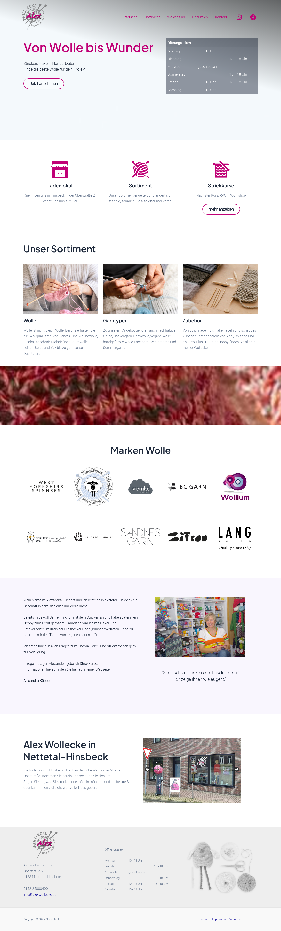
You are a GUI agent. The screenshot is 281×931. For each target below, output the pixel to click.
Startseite (131, 17)
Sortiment (153, 17)
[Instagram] (239, 17)
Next (236, 769)
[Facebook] (253, 17)
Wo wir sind (177, 17)
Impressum (219, 919)
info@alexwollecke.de (39, 894)
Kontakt (221, 17)
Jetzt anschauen (44, 83)
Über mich (200, 17)
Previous (148, 769)
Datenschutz (236, 919)
